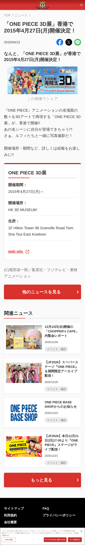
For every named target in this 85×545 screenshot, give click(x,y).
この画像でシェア (42, 99)
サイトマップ (14, 508)
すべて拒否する (75, 541)
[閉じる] (81, 532)
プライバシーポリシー (58, 515)
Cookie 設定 (9, 541)
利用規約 (10, 515)
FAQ (45, 508)
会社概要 (10, 522)
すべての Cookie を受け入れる (55, 541)
